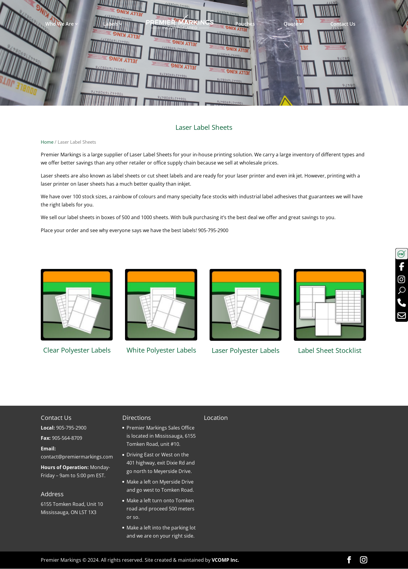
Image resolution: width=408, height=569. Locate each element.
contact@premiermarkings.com (77, 456)
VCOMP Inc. (225, 560)
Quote (291, 24)
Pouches (245, 24)
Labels (110, 24)
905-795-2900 (71, 427)
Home (47, 142)
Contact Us (342, 24)
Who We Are (59, 24)
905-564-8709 (67, 438)
